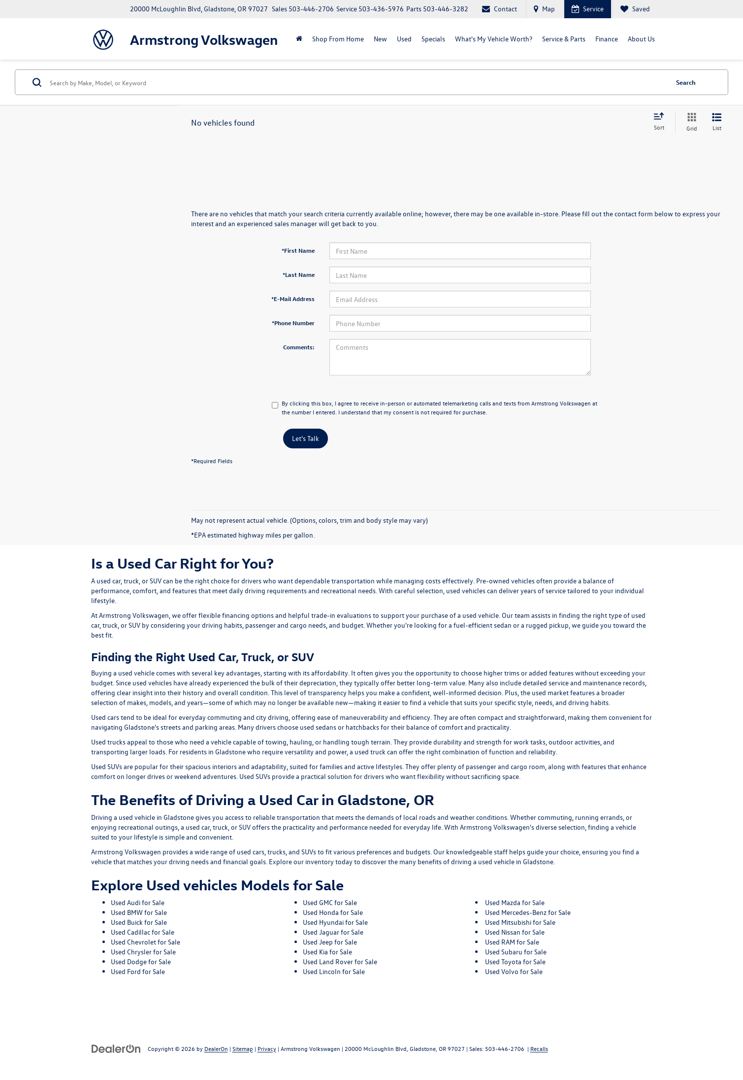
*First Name (298, 250)
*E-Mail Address (293, 299)
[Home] (299, 39)
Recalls (539, 1048)
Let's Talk (305, 438)
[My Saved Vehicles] (635, 9)
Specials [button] (433, 38)
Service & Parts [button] (563, 38)
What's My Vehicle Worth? (493, 38)
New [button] (380, 38)
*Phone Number (293, 323)
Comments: (299, 347)
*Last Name (299, 274)
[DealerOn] (116, 1048)
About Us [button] (641, 38)
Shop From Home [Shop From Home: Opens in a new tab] (338, 38)
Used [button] (404, 38)
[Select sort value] (661, 122)
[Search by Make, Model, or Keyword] (357, 82)
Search (686, 82)
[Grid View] (690, 122)
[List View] (717, 122)
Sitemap (242, 1048)
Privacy (267, 1048)
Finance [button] (606, 38)
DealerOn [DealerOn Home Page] (216, 1048)
